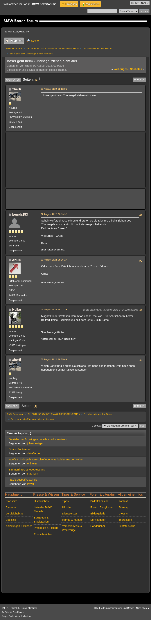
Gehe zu (96, 425)
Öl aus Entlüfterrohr (20, 449)
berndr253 (20, 214)
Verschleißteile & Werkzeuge (72, 528)
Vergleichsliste (14, 513)
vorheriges (119, 69)
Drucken (139, 80)
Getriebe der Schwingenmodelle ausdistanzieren (38, 439)
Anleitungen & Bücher (19, 526)
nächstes (137, 69)
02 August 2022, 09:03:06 (54, 89)
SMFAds (5, 612)
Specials (11, 519)
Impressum (125, 519)
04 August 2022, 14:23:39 (54, 309)
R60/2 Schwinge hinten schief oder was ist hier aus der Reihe (45, 459)
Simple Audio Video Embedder (16, 616)
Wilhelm (32, 463)
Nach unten (12, 80)
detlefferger (34, 453)
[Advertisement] (75, 160)
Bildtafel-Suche (99, 501)
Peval (30, 483)
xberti (16, 89)
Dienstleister (69, 513)
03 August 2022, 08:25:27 (54, 260)
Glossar (123, 513)
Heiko (16, 309)
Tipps (65, 501)
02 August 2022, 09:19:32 (54, 214)
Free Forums (18, 612)
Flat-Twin (32, 473)
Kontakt (123, 501)
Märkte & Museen (72, 519)
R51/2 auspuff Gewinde (23, 479)
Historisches (41, 501)
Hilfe (96, 608)
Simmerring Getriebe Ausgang (27, 469)
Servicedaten (98, 519)
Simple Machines (29, 608)
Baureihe (11, 507)
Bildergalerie (97, 513)
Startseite (11, 501)
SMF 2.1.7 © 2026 (10, 608)
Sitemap (123, 507)
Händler (67, 507)
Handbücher (97, 526)
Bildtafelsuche (126, 526)
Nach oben (12, 406)
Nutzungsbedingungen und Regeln (117, 608)
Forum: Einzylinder (101, 507)
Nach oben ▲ (143, 608)
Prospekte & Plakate (46, 527)
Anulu (16, 260)
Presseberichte (43, 534)
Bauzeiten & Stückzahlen (41, 519)
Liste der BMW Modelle (43, 509)
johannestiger (35, 443)
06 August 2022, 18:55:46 (54, 359)
